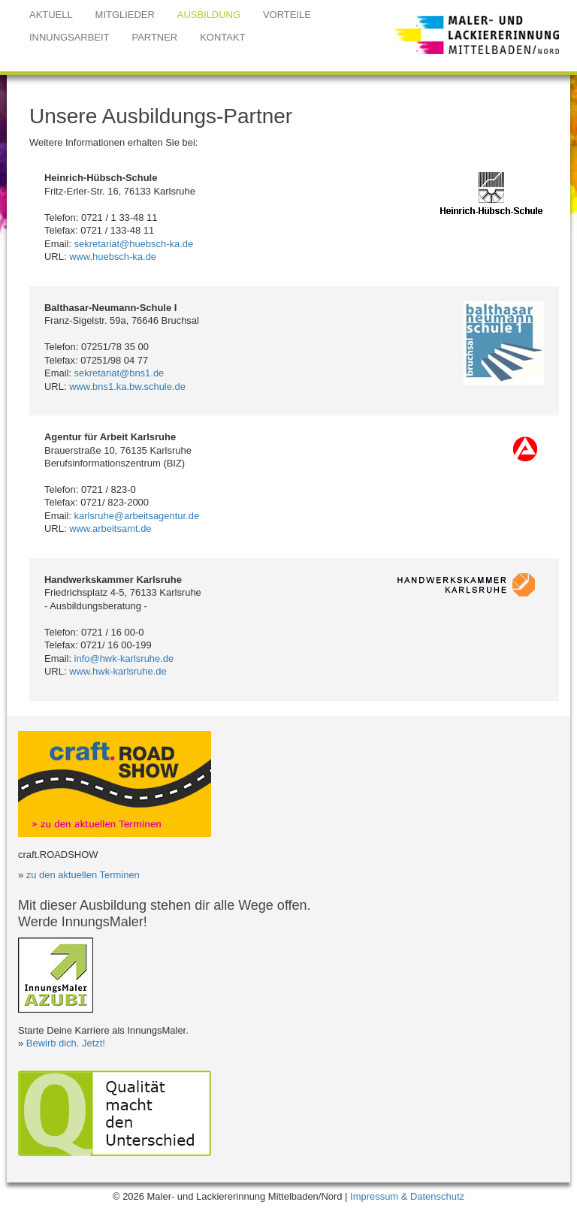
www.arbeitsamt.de (110, 528)
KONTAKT (222, 37)
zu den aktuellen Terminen (83, 874)
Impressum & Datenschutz (407, 1196)
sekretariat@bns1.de (119, 373)
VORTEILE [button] (287, 14)
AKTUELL (51, 14)
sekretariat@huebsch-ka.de (134, 243)
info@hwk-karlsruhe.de (124, 658)
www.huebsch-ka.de (112, 256)
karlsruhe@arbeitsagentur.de (137, 515)
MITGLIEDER (125, 14)
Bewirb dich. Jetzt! (65, 1043)
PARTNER (155, 37)
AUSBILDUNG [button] (208, 14)
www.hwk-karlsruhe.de (118, 671)
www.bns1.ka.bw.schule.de (127, 386)
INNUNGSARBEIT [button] (69, 37)
